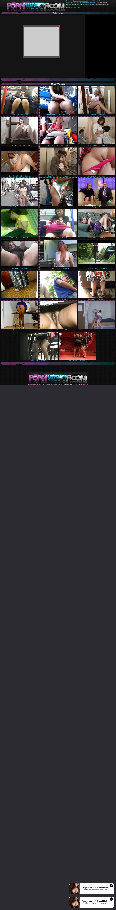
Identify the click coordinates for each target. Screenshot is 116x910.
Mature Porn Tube (71, 2)
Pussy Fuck (77, 7)
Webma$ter (84, 384)
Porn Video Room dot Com (80, 0)
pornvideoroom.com (34, 384)
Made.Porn (93, 2)
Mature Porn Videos (83, 2)
